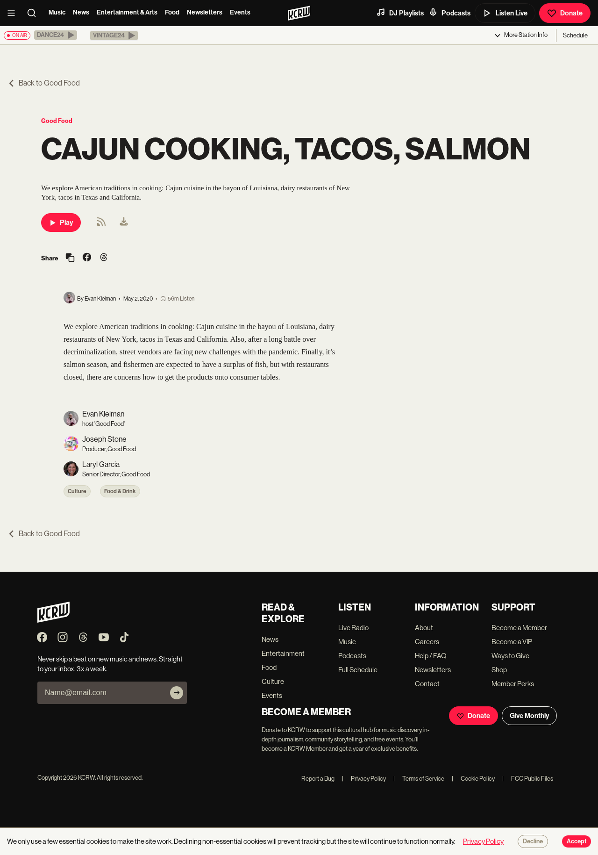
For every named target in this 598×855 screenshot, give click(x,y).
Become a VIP (511, 642)
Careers (427, 642)
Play (61, 222)
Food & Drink (120, 491)
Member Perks (512, 684)
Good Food (56, 120)
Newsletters (204, 12)
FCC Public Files (527, 778)
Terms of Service (418, 778)
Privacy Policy (364, 778)
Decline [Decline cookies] (533, 841)
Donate (565, 13)
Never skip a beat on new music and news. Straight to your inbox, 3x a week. (110, 664)
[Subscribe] (176, 692)
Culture (77, 491)
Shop (499, 670)
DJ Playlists (400, 12)
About (424, 628)
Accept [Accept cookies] (576, 841)
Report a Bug (318, 778)
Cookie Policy (473, 778)
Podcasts (449, 12)
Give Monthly (529, 715)
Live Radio (353, 628)
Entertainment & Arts (127, 12)
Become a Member (519, 628)
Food (172, 12)
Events (240, 12)
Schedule (575, 35)
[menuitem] (123, 222)
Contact (427, 684)
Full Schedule (357, 670)
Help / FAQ (431, 656)
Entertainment (283, 653)
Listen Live (505, 13)
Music (57, 12)
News (81, 12)
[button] (55, 35)
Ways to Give (510, 656)
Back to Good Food (43, 83)
